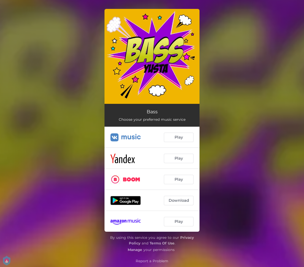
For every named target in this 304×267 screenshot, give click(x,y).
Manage (135, 249)
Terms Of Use (162, 243)
